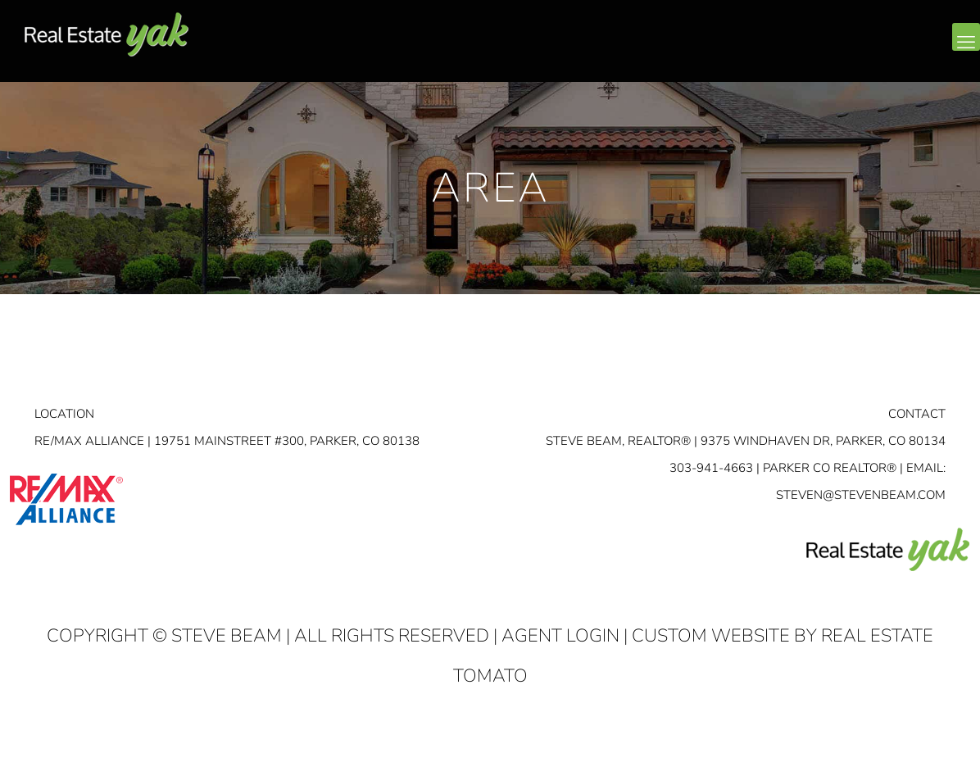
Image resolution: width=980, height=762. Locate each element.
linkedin (899, 50)
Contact (917, 414)
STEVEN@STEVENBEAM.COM (861, 495)
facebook (867, 50)
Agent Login (560, 636)
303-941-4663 (711, 468)
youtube (932, 50)
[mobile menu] (966, 37)
